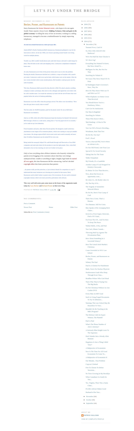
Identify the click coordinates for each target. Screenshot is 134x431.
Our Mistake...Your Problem (95, 361)
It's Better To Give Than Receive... (97, 170)
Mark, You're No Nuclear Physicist (97, 269)
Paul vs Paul (90, 321)
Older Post (73, 207)
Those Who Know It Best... (95, 119)
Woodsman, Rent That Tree (95, 131)
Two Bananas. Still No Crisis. (96, 204)
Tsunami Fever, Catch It (94, 47)
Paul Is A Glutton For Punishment (97, 266)
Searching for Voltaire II (94, 75)
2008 (86, 28)
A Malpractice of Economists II (96, 357)
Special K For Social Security (96, 151)
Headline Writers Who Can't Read (97, 278)
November (90, 396)
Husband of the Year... (93, 392)
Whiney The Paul (91, 262)
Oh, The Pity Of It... (92, 183)
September (90, 403)
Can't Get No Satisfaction (94, 109)
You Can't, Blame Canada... (95, 229)
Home (51, 207)
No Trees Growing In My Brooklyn (98, 374)
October (89, 400)
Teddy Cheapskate (92, 158)
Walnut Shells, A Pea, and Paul (96, 226)
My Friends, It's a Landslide (95, 161)
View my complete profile (92, 419)
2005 (86, 38)
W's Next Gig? (91, 60)
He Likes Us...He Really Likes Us (97, 180)
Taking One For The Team (95, 154)
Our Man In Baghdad (93, 112)
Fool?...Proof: (90, 138)
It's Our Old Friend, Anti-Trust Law (98, 148)
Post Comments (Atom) (41, 212)
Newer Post (28, 207)
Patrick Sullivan (91, 415)
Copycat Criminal (92, 364)
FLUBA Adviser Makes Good (96, 389)
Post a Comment (29, 203)
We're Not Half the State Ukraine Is (98, 57)
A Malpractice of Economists (95, 348)
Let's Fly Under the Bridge (67, 11)
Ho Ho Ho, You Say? (93, 135)
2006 (86, 35)
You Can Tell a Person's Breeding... (98, 128)
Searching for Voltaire (93, 115)
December (90, 44)
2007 (86, 31)
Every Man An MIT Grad (94, 294)
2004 (86, 41)
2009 (86, 24)
